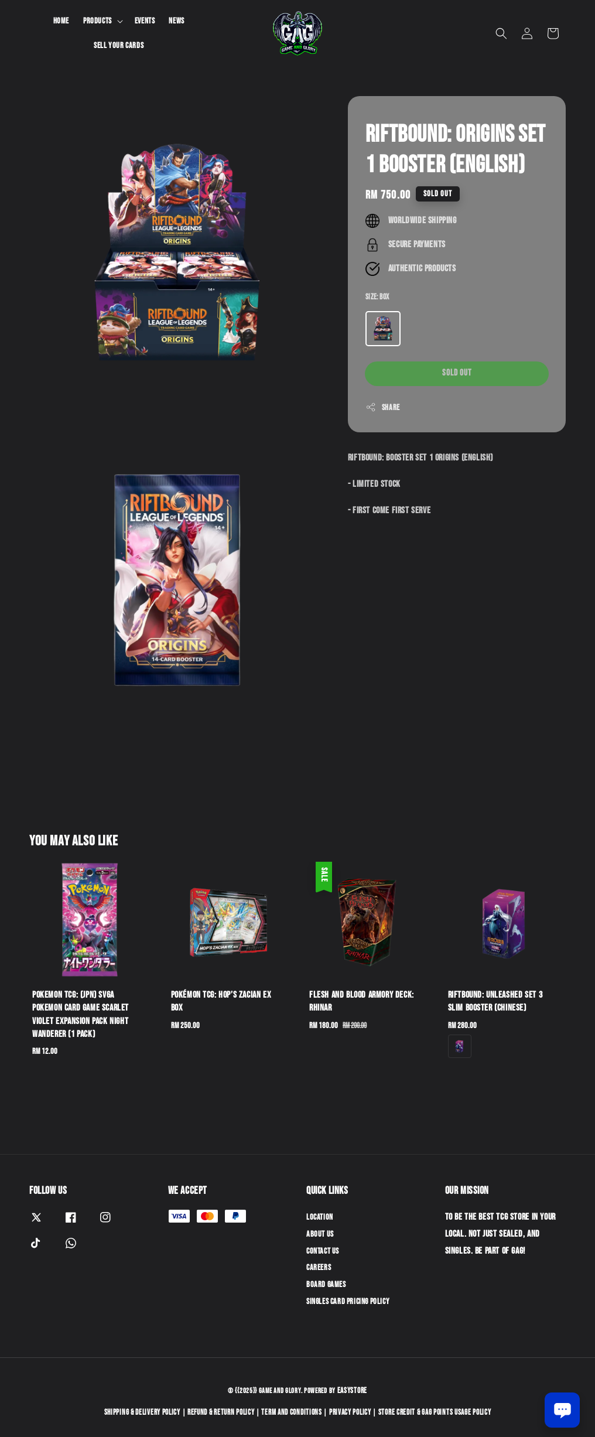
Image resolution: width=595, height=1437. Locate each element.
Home (61, 21)
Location (319, 1217)
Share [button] (382, 407)
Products (97, 21)
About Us (320, 1234)
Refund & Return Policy (220, 1412)
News (176, 21)
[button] (501, 33)
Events (145, 21)
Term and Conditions (291, 1412)
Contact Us (322, 1251)
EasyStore (352, 1390)
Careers (318, 1267)
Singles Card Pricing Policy (347, 1301)
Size (377, 297)
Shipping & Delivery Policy (142, 1412)
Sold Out (456, 372)
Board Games (326, 1284)
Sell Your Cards (118, 45)
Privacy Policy (350, 1412)
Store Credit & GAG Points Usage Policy (434, 1412)
